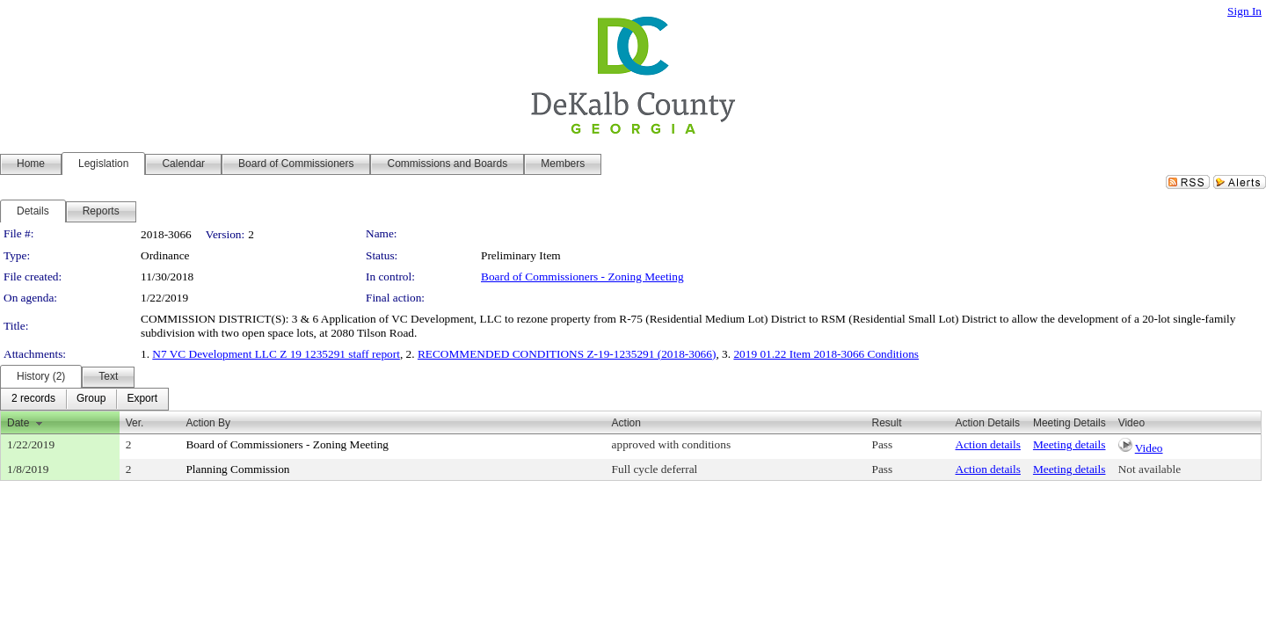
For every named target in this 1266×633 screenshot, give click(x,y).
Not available (1149, 469)
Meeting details (1069, 444)
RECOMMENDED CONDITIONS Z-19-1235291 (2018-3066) (567, 353)
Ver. (135, 423)
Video (1149, 448)
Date (18, 423)
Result (886, 423)
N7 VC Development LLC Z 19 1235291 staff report (276, 353)
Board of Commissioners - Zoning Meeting (582, 276)
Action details (988, 444)
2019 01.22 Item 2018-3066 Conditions (826, 353)
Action (626, 423)
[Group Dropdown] (91, 399)
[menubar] (84, 399)
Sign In (1244, 11)
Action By (208, 423)
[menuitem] (33, 399)
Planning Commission (237, 469)
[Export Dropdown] (142, 399)
